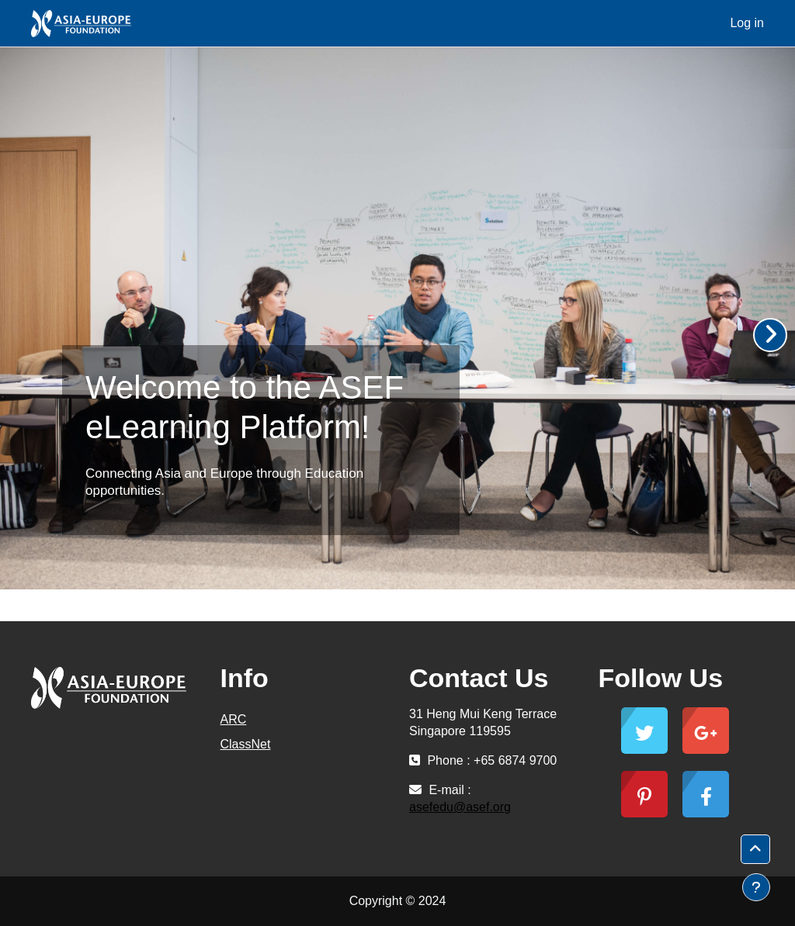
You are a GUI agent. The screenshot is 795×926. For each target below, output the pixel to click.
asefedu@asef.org (460, 807)
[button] (755, 849)
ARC (233, 719)
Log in (747, 22)
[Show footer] (756, 887)
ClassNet (245, 744)
